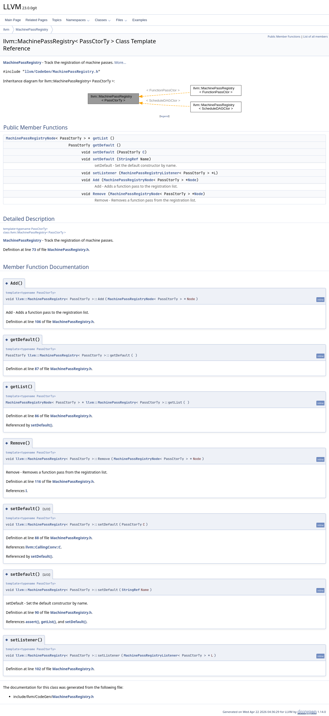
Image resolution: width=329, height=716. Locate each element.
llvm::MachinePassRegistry (41, 299)
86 (37, 415)
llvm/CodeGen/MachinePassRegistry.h (61, 71)
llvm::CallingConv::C (43, 547)
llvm (6, 29)
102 (38, 668)
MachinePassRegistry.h (68, 249)
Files (121, 20)
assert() (32, 621)
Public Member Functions (284, 36)
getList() (48, 621)
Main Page (13, 20)
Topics (56, 20)
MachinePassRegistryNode (31, 138)
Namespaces (77, 20)
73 (34, 249)
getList (100, 138)
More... (120, 62)
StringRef (128, 159)
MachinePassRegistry (32, 29)
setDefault (103, 152)
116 (38, 481)
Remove (99, 193)
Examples (139, 20)
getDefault (103, 145)
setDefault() (41, 425)
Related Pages (36, 20)
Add (96, 180)
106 (38, 321)
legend (164, 116)
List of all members (315, 36)
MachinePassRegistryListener (150, 173)
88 (37, 537)
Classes (103, 20)
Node (192, 180)
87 (37, 368)
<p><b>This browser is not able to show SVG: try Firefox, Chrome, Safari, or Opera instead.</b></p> (165, 98)
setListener (104, 173)
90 (37, 612)
